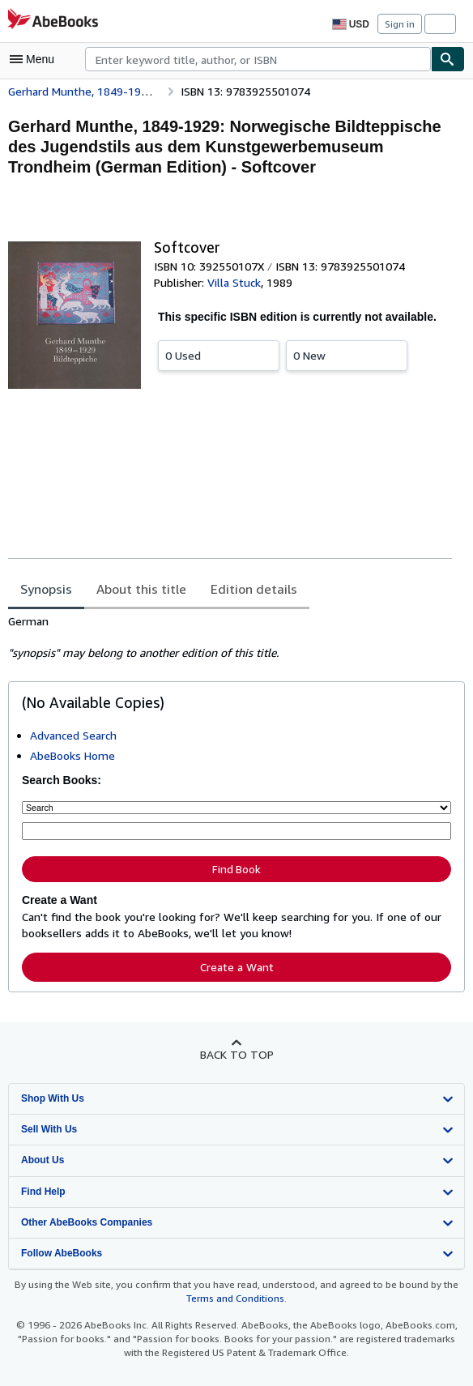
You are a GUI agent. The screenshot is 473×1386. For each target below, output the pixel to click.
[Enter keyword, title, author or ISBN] (236, 829)
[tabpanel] (230, 638)
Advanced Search (75, 735)
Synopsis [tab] (46, 589)
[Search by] (236, 806)
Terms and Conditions (235, 1295)
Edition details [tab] (242, 589)
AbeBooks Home (72, 755)
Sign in (400, 23)
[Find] (448, 59)
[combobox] (258, 59)
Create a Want (236, 963)
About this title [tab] (138, 589)
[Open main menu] (35, 59)
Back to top (236, 1050)
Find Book (236, 867)
